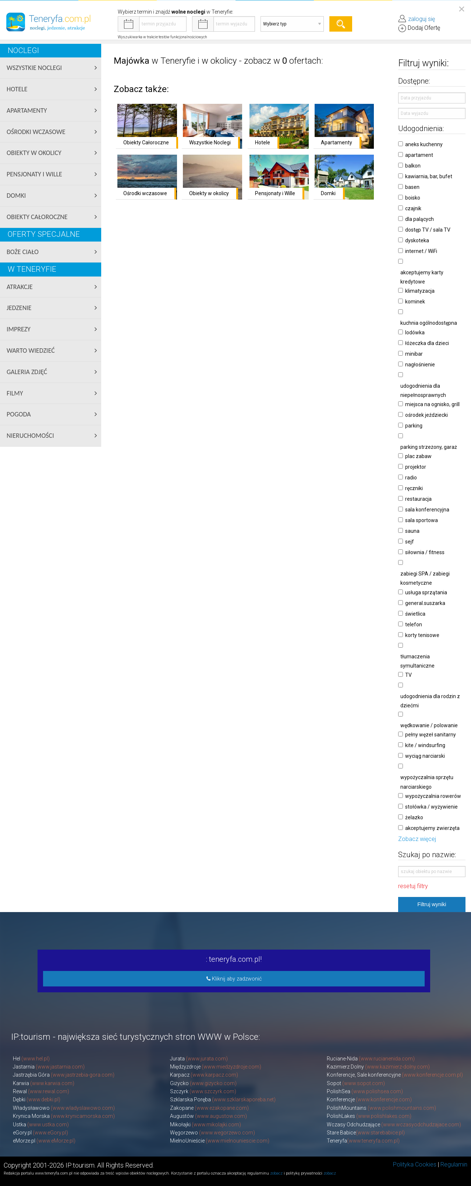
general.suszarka (425, 603)
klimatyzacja (420, 291)
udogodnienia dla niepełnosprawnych (423, 390)
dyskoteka (417, 240)
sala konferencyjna (427, 510)
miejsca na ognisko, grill (432, 404)
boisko (412, 198)
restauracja (418, 499)
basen (412, 187)
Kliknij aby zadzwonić (234, 979)
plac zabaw (418, 456)
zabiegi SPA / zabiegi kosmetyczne (425, 578)
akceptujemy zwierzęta (432, 828)
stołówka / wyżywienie (431, 807)
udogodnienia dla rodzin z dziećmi (430, 700)
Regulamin (453, 1164)
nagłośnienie (420, 364)
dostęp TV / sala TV (427, 230)
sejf (409, 542)
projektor (415, 467)
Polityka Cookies (414, 1164)
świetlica (415, 614)
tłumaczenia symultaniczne (417, 661)
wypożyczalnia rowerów (433, 796)
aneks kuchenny (424, 144)
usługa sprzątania (426, 592)
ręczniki (414, 488)
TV (408, 675)
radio (411, 478)
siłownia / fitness (425, 552)
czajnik (413, 208)
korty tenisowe (422, 635)
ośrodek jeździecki (426, 415)
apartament (419, 155)
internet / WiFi (421, 251)
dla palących (419, 219)
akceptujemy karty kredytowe (421, 277)
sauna (412, 531)
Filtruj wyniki (431, 904)
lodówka (415, 332)
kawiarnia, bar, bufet (428, 176)
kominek (415, 302)
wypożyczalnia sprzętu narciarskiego (426, 781)
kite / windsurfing (425, 745)
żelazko (414, 817)
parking (413, 426)
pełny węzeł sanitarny (430, 735)
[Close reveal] (461, 9)
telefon (413, 624)
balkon (413, 166)
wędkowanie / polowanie (429, 725)
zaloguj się (421, 18)
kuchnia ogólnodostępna (428, 323)
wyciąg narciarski (425, 756)
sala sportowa (421, 520)
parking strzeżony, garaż (428, 447)
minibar (414, 354)
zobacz (276, 1173)
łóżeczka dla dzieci (427, 343)
